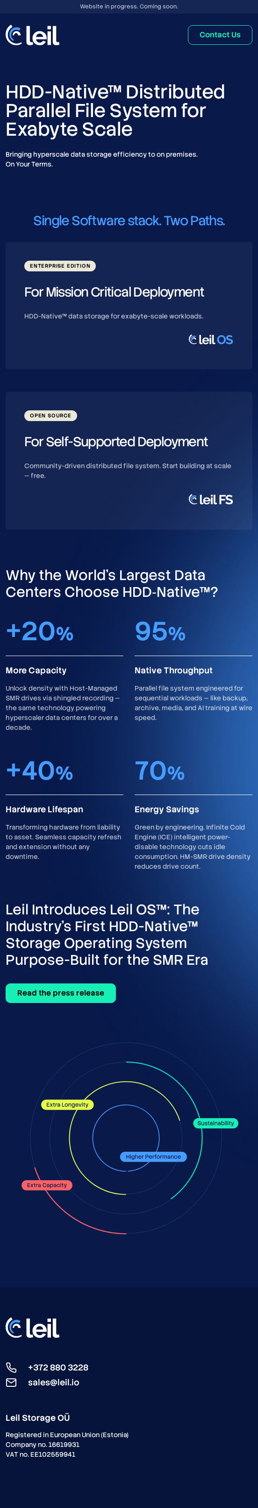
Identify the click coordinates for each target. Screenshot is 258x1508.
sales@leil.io (53, 1382)
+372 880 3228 (58, 1367)
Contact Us (220, 35)
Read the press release (60, 993)
